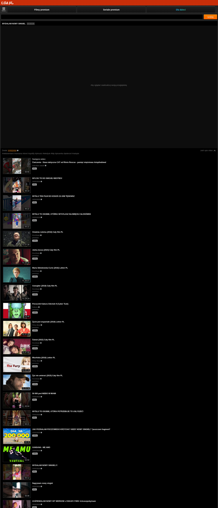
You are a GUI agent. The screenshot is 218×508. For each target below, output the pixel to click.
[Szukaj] (102, 16)
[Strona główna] (7, 3)
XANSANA (12, 150)
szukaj (210, 17)
